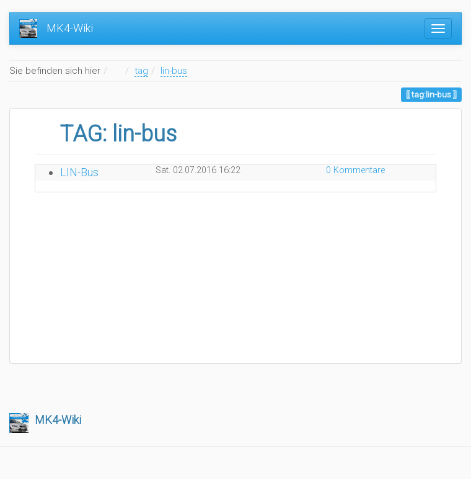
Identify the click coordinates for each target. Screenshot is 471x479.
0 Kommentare (355, 170)
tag (141, 70)
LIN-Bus (79, 172)
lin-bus (174, 70)
